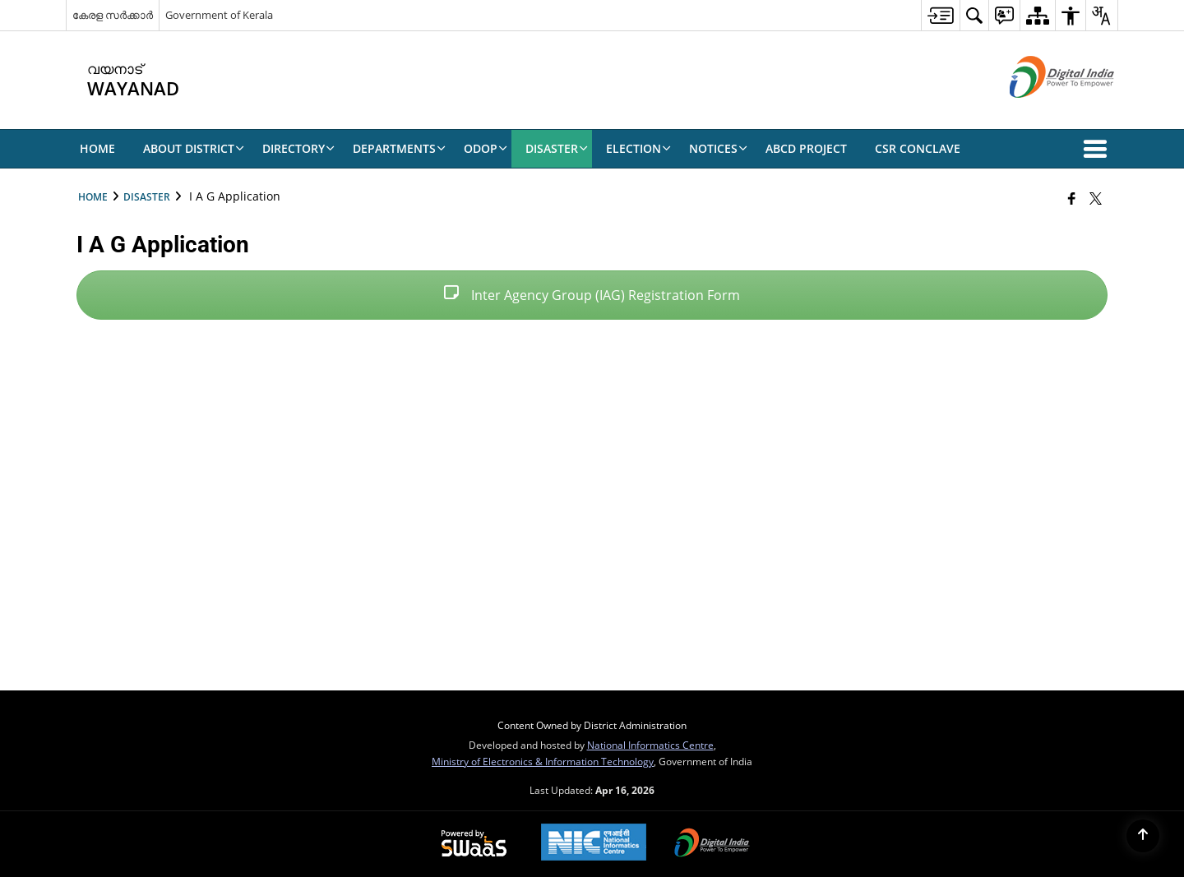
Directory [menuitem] (298, 148)
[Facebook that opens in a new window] (1071, 198)
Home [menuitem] (97, 148)
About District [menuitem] (193, 148)
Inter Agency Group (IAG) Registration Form (591, 295)
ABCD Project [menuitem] (806, 148)
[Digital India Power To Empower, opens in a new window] (712, 844)
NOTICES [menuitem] (718, 148)
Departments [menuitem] (399, 148)
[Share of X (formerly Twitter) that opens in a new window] (1095, 198)
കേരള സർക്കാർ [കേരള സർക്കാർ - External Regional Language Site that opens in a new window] (112, 14)
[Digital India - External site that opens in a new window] (1041, 111)
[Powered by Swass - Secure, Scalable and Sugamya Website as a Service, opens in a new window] (474, 844)
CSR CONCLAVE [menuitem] (917, 148)
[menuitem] (940, 15)
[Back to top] (1142, 835)
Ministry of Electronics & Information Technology (543, 761)
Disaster (146, 196)
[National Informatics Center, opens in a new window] (594, 843)
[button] (1098, 149)
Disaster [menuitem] (556, 148)
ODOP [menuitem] (485, 148)
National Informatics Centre (650, 744)
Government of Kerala (219, 14)
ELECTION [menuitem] (638, 148)
